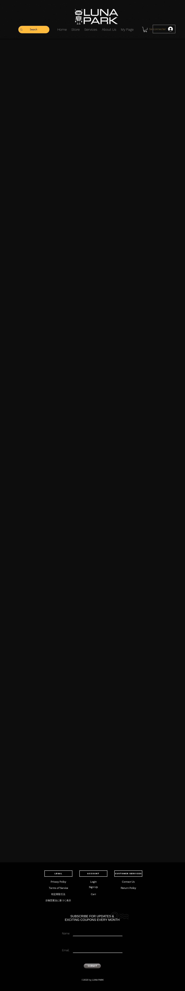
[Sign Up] (93, 887)
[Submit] (92, 966)
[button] (145, 29)
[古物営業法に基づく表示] (58, 901)
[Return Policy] (128, 888)
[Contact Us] (128, 882)
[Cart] (93, 894)
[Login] (93, 882)
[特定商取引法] (58, 894)
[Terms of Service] (58, 888)
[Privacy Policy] (58, 882)
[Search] (33, 29)
